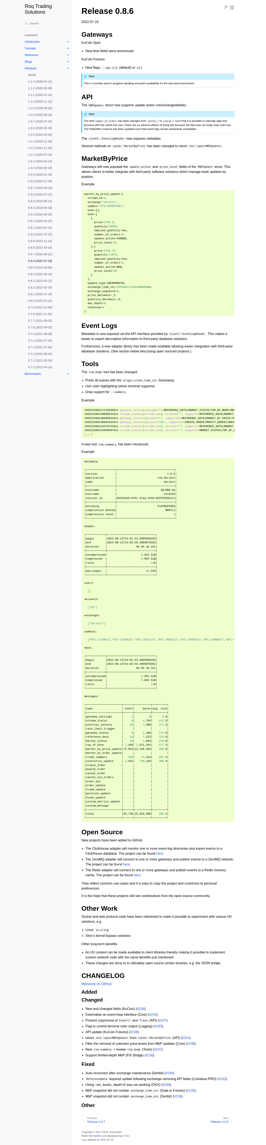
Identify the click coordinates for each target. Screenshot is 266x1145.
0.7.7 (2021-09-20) (40, 320)
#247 (162, 1020)
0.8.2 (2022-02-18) (40, 287)
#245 (158, 1026)
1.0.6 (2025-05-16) (40, 128)
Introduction (32, 41)
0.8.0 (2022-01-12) (40, 300)
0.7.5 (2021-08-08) (40, 334)
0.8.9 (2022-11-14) (40, 241)
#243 (222, 1079)
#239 (166, 1084)
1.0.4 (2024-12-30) (40, 141)
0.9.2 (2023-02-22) (40, 221)
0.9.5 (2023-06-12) (40, 201)
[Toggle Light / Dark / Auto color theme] (226, 7)
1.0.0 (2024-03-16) (40, 168)
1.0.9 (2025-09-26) (40, 108)
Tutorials (30, 48)
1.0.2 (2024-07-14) (40, 154)
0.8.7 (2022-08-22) (40, 254)
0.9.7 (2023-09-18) (40, 187)
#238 (191, 1043)
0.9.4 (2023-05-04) (40, 207)
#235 (191, 1090)
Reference (31, 55)
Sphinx (97, 1135)
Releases (31, 68)
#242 (152, 1014)
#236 (149, 1055)
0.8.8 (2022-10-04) (40, 247)
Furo (126, 1135)
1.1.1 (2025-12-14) (40, 95)
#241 (185, 1038)
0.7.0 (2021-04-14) (40, 367)
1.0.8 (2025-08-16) (40, 114)
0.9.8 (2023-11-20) (40, 181)
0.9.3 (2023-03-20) (40, 214)
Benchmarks (33, 373)
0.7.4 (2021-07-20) (40, 340)
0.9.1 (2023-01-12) (40, 227)
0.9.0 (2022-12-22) (40, 234)
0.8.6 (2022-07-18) (40, 261)
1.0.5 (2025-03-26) (40, 134)
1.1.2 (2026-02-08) (40, 88)
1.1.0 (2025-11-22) (40, 101)
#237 (157, 1049)
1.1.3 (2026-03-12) (40, 81)
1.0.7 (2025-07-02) (40, 121)
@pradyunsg (114, 1135)
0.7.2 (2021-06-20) (40, 354)
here (159, 853)
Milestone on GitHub (96, 984)
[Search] (46, 23)
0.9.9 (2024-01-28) (40, 174)
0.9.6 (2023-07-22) (40, 194)
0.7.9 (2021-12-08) (40, 307)
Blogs (28, 61)
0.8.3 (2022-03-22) (40, 280)
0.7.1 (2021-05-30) (40, 360)
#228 (134, 1032)
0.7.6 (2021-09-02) (40, 327)
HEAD (32, 75)
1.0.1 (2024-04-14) (40, 161)
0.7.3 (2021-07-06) (40, 347)
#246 (169, 1073)
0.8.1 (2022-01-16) (40, 294)
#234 (177, 1096)
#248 (140, 1009)
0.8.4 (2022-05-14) (40, 274)
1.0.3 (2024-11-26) (40, 148)
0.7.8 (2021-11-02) (40, 314)
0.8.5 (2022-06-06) (40, 267)
